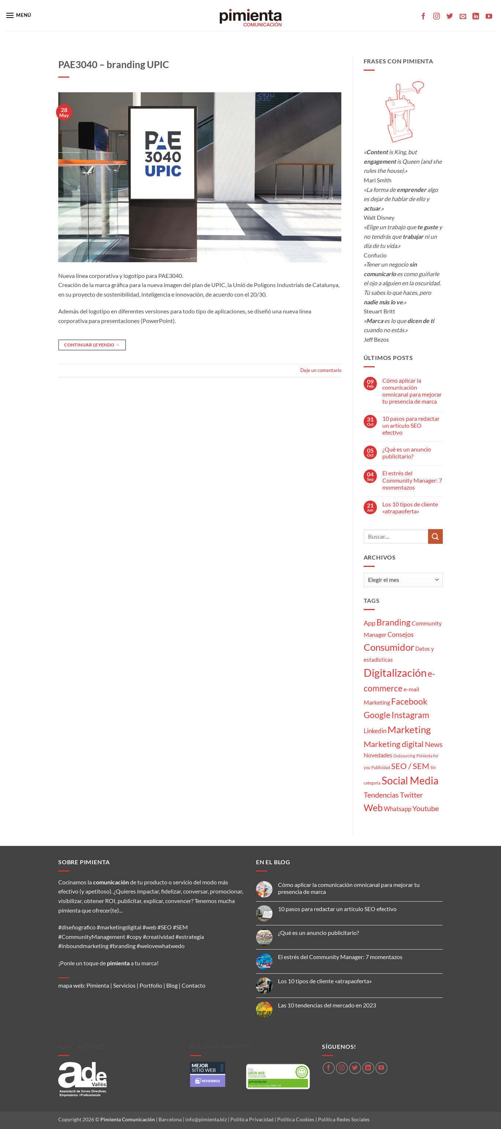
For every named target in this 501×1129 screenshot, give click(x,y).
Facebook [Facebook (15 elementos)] (409, 701)
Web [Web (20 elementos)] (373, 807)
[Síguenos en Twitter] (449, 17)
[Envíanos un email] (463, 17)
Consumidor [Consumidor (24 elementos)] (389, 647)
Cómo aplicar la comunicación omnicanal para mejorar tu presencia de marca (412, 391)
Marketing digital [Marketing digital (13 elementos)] (394, 744)
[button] (18, 15)
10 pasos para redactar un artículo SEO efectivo (410, 425)
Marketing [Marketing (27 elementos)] (409, 729)
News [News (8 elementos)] (434, 744)
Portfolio (151, 985)
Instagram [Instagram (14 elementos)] (410, 715)
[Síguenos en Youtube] (489, 17)
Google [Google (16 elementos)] (377, 715)
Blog (172, 985)
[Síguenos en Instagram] (436, 17)
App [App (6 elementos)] (369, 623)
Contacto (193, 985)
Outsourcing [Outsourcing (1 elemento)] (404, 755)
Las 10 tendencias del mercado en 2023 (327, 1005)
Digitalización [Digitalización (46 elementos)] (395, 672)
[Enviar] (435, 536)
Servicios (124, 985)
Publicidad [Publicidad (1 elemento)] (380, 767)
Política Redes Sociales (344, 1119)
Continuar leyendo (92, 344)
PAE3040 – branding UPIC (113, 64)
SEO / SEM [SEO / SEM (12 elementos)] (410, 766)
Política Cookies (295, 1119)
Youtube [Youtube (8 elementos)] (425, 808)
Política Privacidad (252, 1119)
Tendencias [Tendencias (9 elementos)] (381, 794)
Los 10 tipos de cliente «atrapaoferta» (410, 508)
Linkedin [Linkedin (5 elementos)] (375, 731)
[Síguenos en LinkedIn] (475, 17)
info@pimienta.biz (206, 1119)
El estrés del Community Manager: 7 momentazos (412, 479)
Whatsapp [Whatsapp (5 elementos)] (397, 809)
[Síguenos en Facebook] (423, 17)
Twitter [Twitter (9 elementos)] (411, 794)
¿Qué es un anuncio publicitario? (406, 453)
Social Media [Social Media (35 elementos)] (410, 781)
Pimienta (97, 985)
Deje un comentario (320, 370)
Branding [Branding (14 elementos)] (393, 622)
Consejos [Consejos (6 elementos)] (400, 634)
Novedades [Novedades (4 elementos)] (378, 754)
